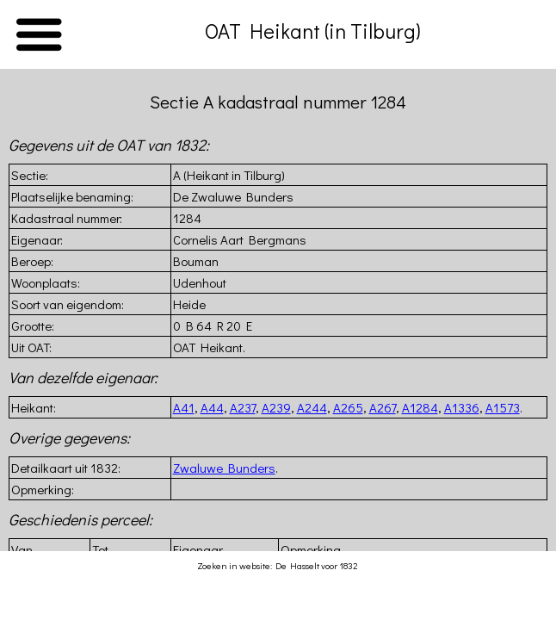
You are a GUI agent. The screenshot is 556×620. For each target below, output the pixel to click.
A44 (212, 407)
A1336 (461, 407)
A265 (348, 407)
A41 (184, 407)
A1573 (502, 407)
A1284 (420, 407)
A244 (312, 407)
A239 (276, 407)
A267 (382, 407)
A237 (243, 407)
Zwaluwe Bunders (224, 467)
